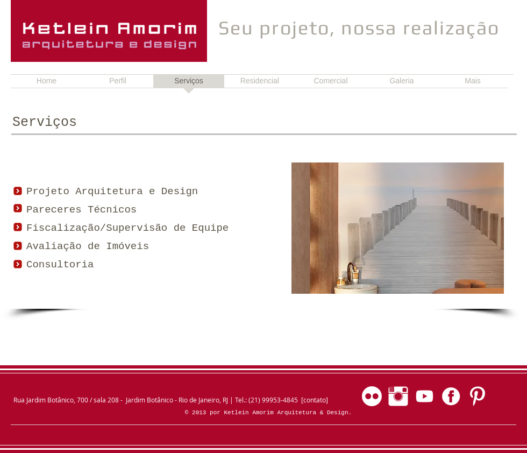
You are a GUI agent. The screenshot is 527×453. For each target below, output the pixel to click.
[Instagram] (398, 396)
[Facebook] (451, 396)
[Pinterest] (477, 396)
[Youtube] (425, 396)
